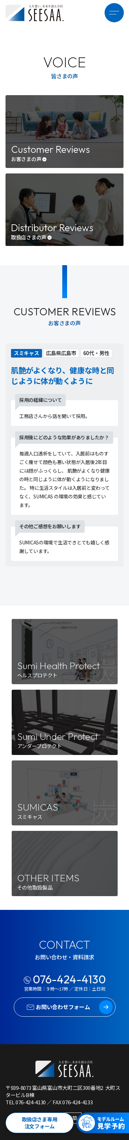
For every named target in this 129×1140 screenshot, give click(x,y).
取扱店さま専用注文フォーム (39, 1123)
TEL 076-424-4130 (26, 1102)
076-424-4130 (69, 979)
